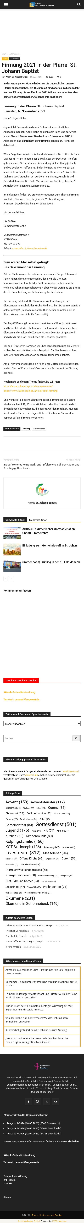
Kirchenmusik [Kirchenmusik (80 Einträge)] (39, 836)
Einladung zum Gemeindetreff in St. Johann (50, 545)
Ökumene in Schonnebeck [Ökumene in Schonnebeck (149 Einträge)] (32, 903)
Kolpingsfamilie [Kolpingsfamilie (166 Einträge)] (24, 841)
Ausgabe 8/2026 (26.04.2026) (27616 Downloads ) (34, 1128)
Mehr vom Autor (38, 520)
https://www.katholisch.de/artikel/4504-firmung (30, 390)
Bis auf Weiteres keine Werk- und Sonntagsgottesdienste (22, 466)
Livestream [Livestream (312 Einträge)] (23, 853)
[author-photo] (42, 497)
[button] (79, 4)
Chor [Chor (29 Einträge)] (41, 808)
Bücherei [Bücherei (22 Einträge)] (29, 808)
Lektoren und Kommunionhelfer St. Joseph (29, 925)
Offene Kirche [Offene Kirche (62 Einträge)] (31, 858)
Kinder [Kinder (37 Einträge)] (63, 830)
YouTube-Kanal (71, 771)
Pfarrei (5, 59)
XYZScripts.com (59, 1221)
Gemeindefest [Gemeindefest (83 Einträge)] (19, 825)
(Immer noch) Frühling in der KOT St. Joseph (51, 562)
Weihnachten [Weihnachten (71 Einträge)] (55, 887)
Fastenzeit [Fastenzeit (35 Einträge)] (62, 813)
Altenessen (14, 54)
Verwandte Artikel (15, 520)
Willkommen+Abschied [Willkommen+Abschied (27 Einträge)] (37, 892)
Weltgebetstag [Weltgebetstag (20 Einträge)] (13, 893)
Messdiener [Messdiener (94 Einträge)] (55, 853)
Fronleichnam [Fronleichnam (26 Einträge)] (28, 819)
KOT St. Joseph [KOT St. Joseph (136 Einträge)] (23, 847)
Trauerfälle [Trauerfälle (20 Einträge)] (34, 887)
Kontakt (7, 1183)
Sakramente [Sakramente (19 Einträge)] (48, 881)
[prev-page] (5, 579)
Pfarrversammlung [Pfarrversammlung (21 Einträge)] (48, 876)
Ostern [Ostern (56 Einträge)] (68, 858)
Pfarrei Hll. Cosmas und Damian (47, 1215)
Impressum (9, 1179)
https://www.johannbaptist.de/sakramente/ (28, 386)
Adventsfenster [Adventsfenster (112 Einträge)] (48, 802)
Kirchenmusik (13, 946)
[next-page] (11, 579)
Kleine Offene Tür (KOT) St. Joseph (24, 941)
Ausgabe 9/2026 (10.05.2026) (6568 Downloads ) (33, 1123)
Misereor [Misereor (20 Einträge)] (11, 859)
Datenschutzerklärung (15, 1176)
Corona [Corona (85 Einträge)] (57, 807)
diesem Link (31, 775)
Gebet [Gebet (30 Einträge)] (45, 819)
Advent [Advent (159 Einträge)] (16, 802)
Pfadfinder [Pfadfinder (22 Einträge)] (11, 864)
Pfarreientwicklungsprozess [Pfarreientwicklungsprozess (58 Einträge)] (26, 870)
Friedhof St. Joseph (15, 936)
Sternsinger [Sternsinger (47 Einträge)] (15, 887)
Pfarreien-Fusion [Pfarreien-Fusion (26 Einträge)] (30, 864)
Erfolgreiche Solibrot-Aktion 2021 (61, 464)
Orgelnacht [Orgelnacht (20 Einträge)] (52, 859)
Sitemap (7, 1197)
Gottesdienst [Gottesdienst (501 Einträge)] (56, 824)
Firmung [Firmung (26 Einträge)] (11, 819)
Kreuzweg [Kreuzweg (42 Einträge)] (51, 847)
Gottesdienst (39, 429)
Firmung (26, 429)
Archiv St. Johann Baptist (16, 77)
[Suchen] (76, 738)
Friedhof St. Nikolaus (17, 930)
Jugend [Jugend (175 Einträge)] (17, 830)
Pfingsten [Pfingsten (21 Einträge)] (66, 876)
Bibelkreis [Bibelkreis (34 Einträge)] (13, 808)
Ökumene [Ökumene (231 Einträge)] (20, 898)
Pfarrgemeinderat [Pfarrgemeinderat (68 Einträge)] (20, 875)
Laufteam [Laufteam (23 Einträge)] (68, 847)
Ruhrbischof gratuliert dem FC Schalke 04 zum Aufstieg (36, 1030)
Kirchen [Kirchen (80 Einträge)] (14, 836)
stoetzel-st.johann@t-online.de (29, 248)
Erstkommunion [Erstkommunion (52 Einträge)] (39, 813)
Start (4, 54)
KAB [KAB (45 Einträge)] (37, 830)
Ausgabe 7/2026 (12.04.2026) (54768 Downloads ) (34, 1133)
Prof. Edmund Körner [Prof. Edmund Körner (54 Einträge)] (22, 881)
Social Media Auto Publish (29, 1221)
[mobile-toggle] (5, 4)
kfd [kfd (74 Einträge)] (49, 830)
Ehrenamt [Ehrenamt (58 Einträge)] (14, 813)
